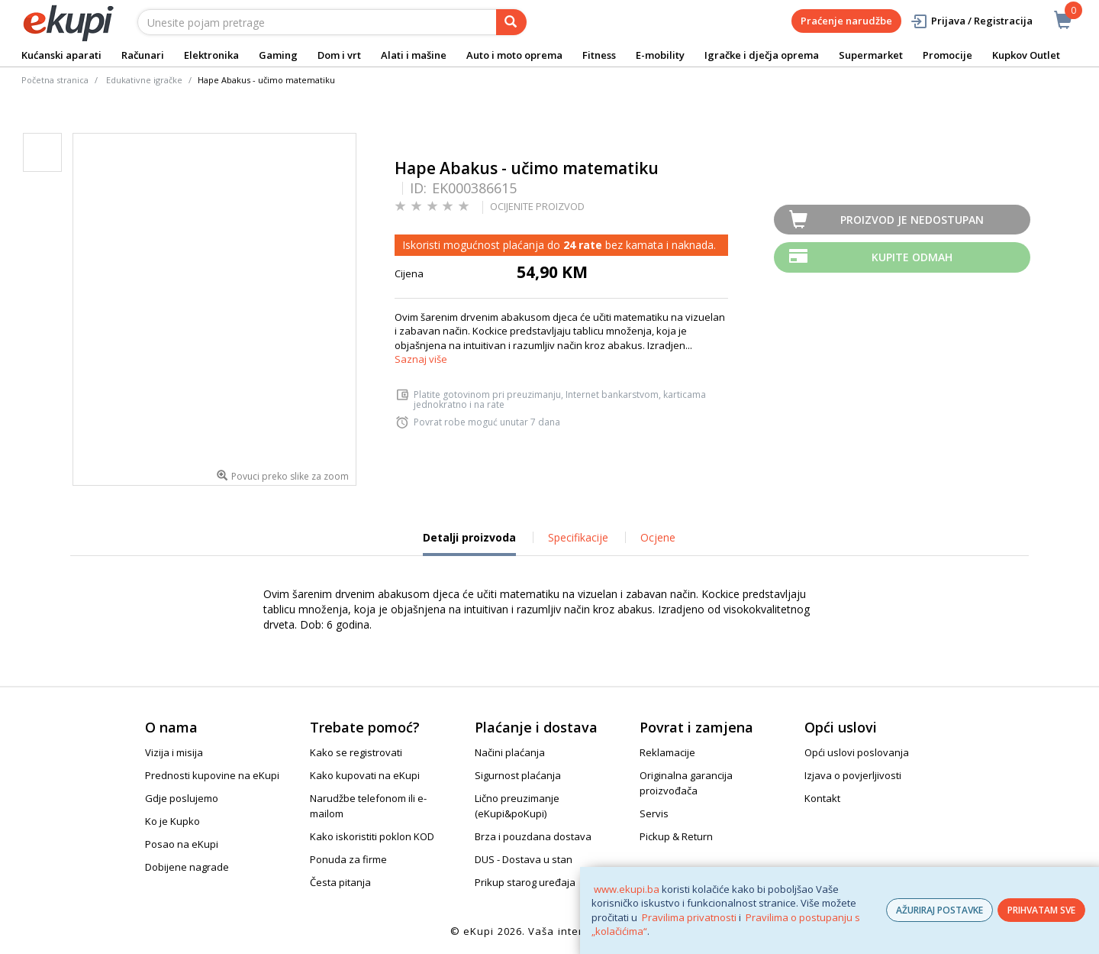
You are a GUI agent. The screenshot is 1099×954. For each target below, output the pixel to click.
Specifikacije (578, 537)
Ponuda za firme (348, 859)
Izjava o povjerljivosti (852, 775)
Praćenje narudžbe (846, 20)
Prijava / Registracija (971, 21)
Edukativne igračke (144, 80)
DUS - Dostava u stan (523, 859)
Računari (142, 55)
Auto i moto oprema (514, 55)
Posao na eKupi (181, 844)
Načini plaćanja (510, 752)
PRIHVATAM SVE (1041, 910)
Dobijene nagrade (187, 867)
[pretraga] (511, 22)
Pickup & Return (676, 836)
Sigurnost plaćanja (518, 775)
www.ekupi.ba (626, 889)
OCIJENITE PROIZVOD (537, 206)
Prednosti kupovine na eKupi (212, 775)
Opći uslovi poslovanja (856, 752)
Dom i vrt (339, 55)
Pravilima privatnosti (689, 917)
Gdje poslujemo (181, 798)
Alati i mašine (413, 55)
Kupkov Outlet (1026, 55)
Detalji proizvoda (469, 543)
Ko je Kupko (172, 821)
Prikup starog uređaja (525, 882)
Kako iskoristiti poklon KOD (372, 836)
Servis (654, 813)
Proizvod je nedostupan (912, 219)
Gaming (278, 55)
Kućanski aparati (61, 55)
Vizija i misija (174, 752)
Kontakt (822, 798)
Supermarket (871, 55)
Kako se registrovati (356, 752)
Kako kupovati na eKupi (365, 775)
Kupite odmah (912, 257)
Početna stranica (55, 80)
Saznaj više (421, 359)
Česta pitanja (340, 882)
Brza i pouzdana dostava (533, 836)
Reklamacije (667, 752)
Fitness (599, 55)
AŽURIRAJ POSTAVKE (939, 910)
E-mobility (660, 55)
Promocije (947, 55)
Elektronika (211, 55)
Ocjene (657, 537)
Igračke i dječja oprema (761, 55)
